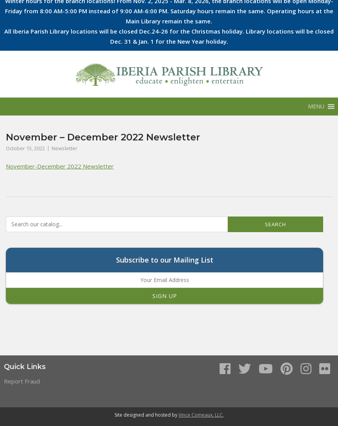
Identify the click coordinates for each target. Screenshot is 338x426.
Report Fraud (22, 381)
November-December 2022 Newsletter (60, 166)
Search (275, 224)
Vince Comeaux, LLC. (201, 415)
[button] (316, 106)
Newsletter (64, 148)
